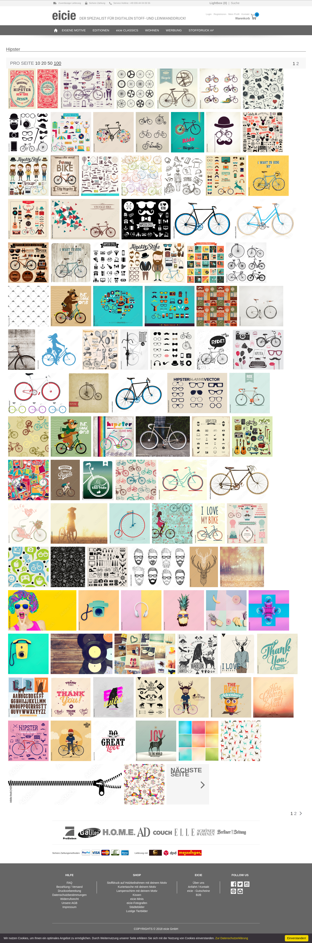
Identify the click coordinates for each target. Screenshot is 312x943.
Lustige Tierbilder (137, 911)
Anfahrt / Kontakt (198, 886)
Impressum (69, 907)
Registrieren (220, 14)
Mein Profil (233, 14)
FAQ (69, 882)
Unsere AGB (69, 903)
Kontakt (245, 14)
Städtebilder (136, 907)
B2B (198, 894)
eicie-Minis (137, 899)
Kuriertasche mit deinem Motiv (137, 886)
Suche (235, 3)
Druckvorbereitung (69, 890)
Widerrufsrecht (69, 899)
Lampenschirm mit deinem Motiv (136, 890)
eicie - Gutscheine (198, 890)
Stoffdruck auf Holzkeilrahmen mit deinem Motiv (137, 882)
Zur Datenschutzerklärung (231, 938)
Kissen (137, 894)
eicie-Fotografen (137, 903)
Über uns (198, 882)
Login (209, 14)
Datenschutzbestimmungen (69, 894)
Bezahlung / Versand (69, 886)
